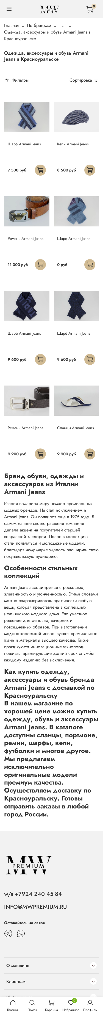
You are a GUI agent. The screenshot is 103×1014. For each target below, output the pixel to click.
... (62, 25)
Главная (11, 25)
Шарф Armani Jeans (24, 144)
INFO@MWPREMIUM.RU (35, 907)
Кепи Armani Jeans (73, 144)
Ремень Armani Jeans (25, 238)
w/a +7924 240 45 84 (33, 894)
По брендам (39, 25)
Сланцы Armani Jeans (75, 428)
